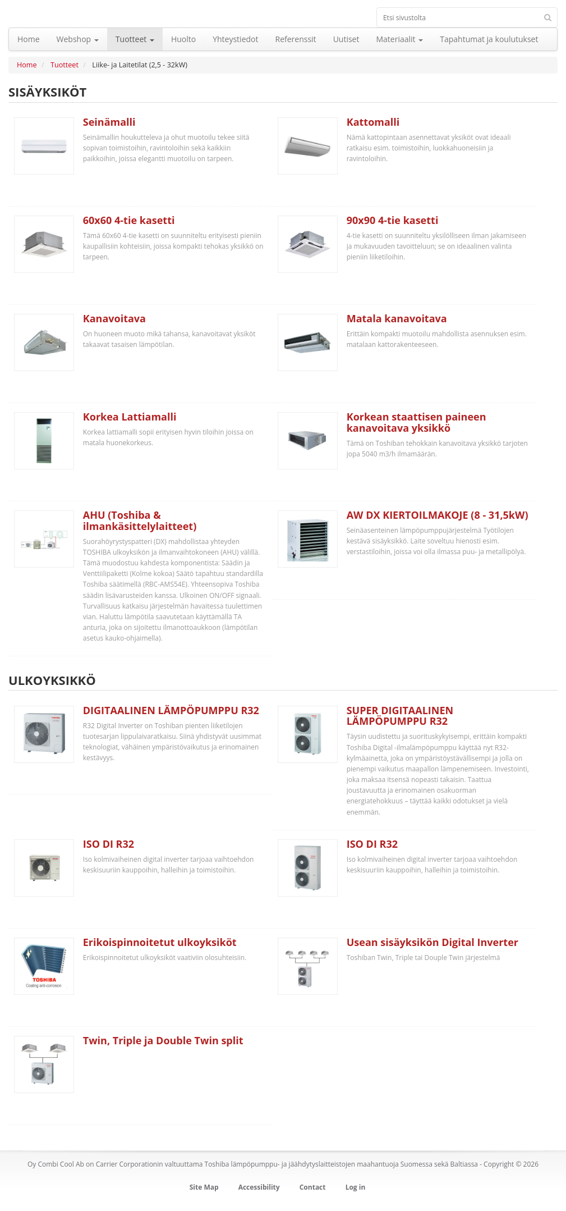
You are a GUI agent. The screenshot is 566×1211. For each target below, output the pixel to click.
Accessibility (259, 1187)
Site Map (204, 1187)
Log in (356, 1187)
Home (27, 65)
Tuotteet (64, 65)
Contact (313, 1187)
